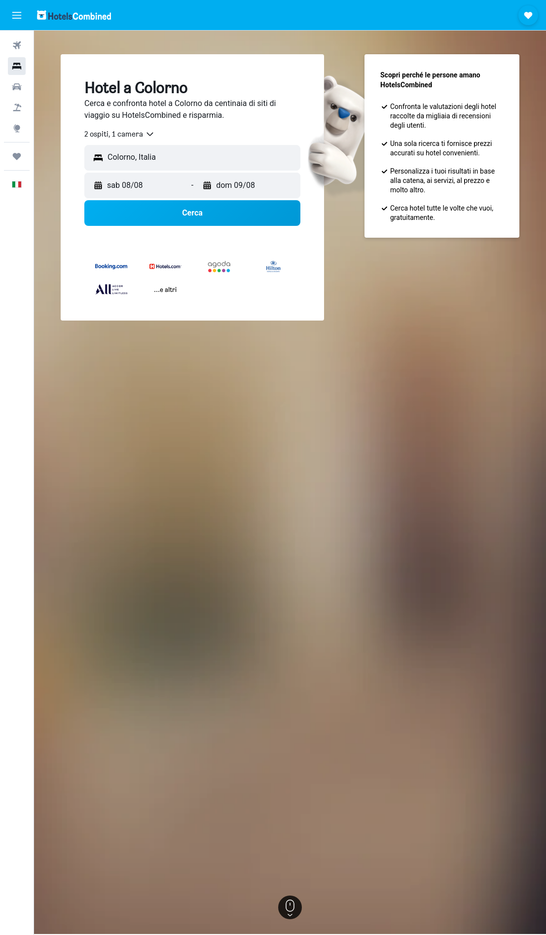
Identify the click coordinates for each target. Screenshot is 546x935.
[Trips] (17, 156)
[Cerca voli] (17, 45)
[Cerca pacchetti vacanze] (17, 107)
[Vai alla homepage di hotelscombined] (74, 15)
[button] (17, 15)
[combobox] (119, 134)
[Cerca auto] (17, 87)
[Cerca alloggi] (17, 66)
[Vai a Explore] (17, 128)
